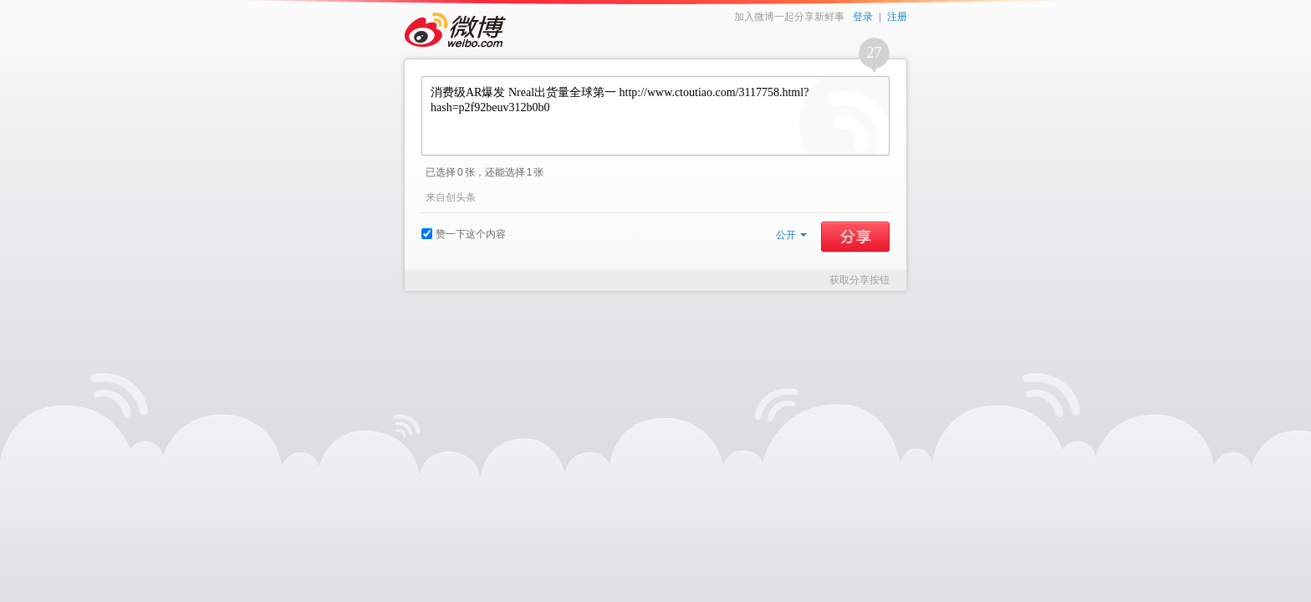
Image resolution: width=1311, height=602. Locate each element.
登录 (863, 17)
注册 (897, 17)
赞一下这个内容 (463, 234)
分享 (855, 236)
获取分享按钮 (859, 280)
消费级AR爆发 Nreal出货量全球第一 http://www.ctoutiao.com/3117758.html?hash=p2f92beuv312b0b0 (655, 116)
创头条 (461, 197)
